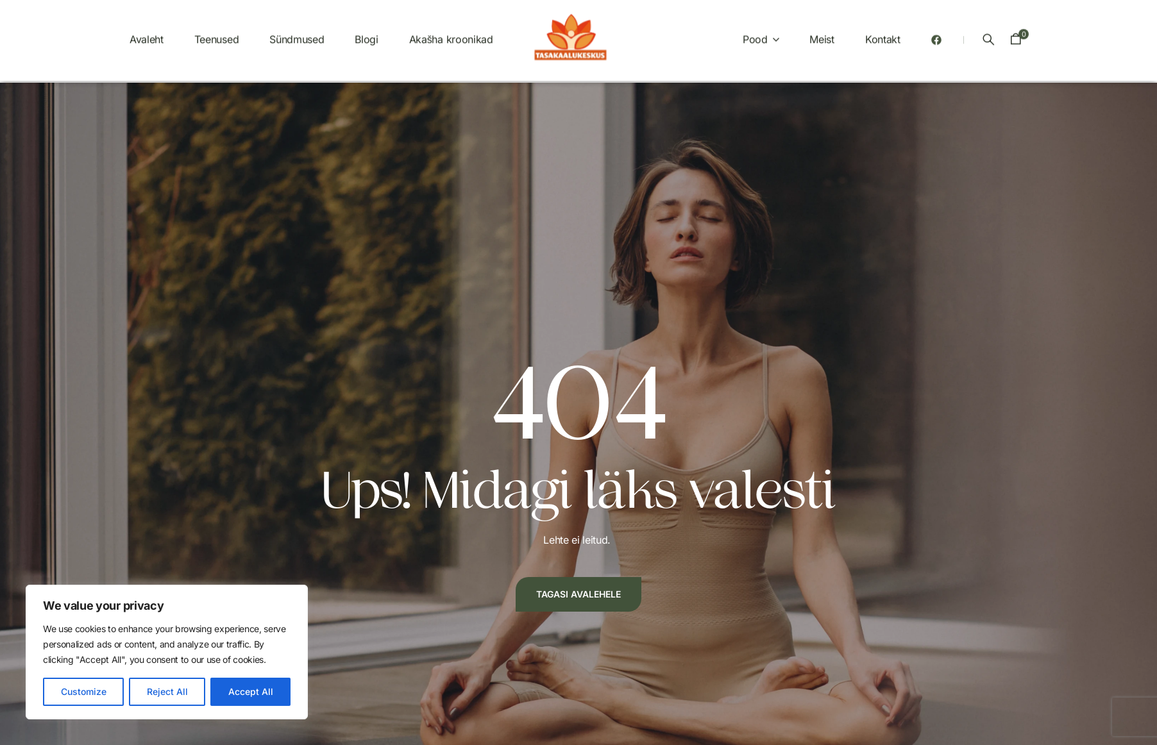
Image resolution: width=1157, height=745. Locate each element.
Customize (83, 691)
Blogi (366, 34)
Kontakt (882, 34)
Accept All (250, 691)
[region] (167, 652)
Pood (755, 34)
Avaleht (147, 34)
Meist (821, 34)
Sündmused (296, 34)
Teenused (216, 34)
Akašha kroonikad (451, 34)
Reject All (167, 691)
